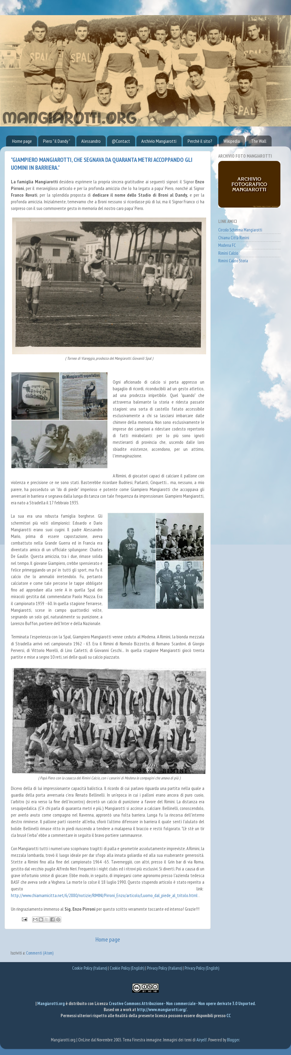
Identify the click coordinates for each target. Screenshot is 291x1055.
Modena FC (227, 245)
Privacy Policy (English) (202, 968)
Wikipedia (231, 141)
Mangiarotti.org (51, 1003)
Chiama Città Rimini (233, 238)
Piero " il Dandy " (56, 141)
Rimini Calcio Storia (233, 261)
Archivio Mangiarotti (158, 141)
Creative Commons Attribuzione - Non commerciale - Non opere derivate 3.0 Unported (182, 1003)
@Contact (121, 141)
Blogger (233, 1040)
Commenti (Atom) (39, 953)
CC (228, 1015)
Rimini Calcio (228, 253)
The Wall (258, 141)
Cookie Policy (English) (127, 968)
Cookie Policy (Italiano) (89, 968)
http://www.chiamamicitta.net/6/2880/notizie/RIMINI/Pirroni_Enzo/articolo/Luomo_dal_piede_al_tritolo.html (104, 895)
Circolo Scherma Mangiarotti (240, 230)
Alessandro (91, 141)
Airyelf (201, 1040)
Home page (22, 141)
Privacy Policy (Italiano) (164, 968)
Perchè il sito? (200, 141)
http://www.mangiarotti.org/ (161, 1009)
